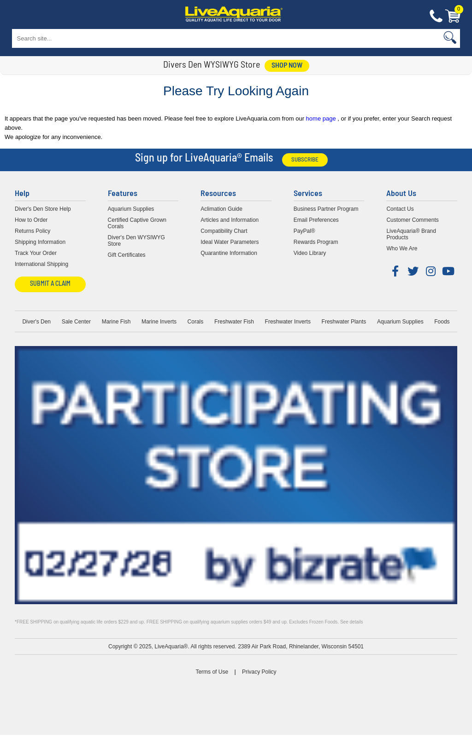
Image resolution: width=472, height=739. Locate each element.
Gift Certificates (127, 255)
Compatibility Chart (224, 231)
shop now (286, 65)
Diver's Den (36, 321)
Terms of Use (211, 672)
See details (351, 621)
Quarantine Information (229, 253)
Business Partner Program (326, 209)
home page (322, 118)
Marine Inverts (159, 321)
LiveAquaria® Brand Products (411, 234)
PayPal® (304, 231)
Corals (196, 321)
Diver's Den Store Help (43, 209)
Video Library (310, 253)
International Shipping (41, 264)
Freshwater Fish (234, 321)
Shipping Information (40, 242)
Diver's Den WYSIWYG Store (136, 240)
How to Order (31, 220)
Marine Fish (116, 321)
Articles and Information (230, 220)
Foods (441, 321)
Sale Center (76, 321)
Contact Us (436, 16)
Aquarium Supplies (131, 209)
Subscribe (305, 160)
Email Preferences (316, 220)
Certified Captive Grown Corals (137, 223)
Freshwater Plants (344, 321)
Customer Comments (412, 220)
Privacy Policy (259, 672)
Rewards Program (316, 242)
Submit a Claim (50, 284)
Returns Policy (32, 231)
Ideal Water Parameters (230, 242)
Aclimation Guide (221, 209)
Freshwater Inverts (288, 321)
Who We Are (401, 248)
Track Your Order (36, 253)
